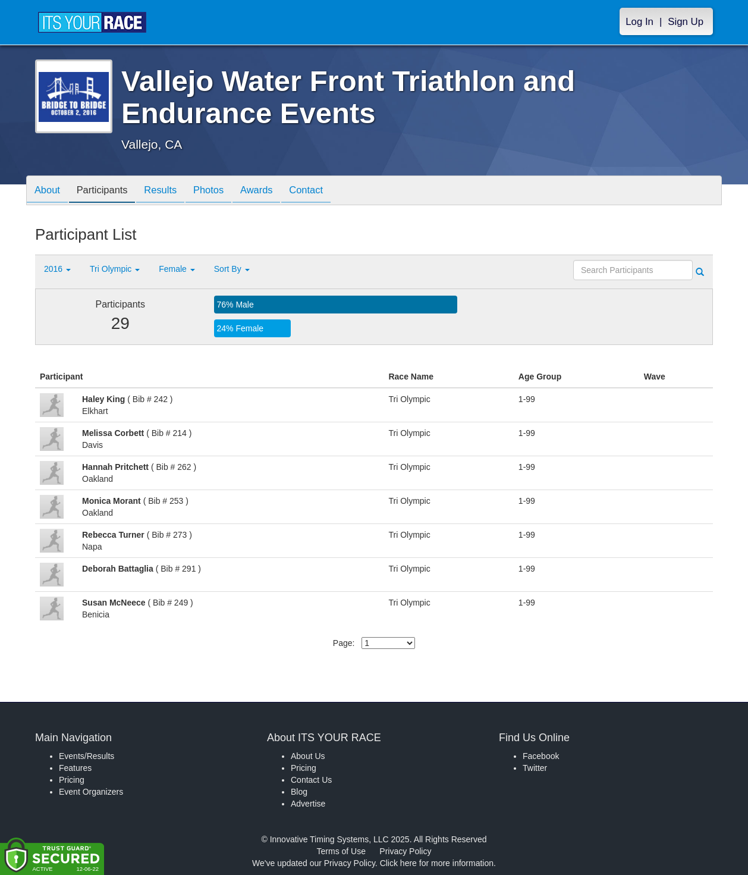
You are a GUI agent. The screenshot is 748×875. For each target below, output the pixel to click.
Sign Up (685, 21)
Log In (639, 21)
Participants (107, 191)
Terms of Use (341, 851)
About (49, 191)
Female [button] (177, 269)
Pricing (71, 780)
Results (169, 191)
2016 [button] (57, 269)
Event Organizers (91, 791)
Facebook (541, 756)
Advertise (308, 803)
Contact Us (311, 780)
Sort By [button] (232, 269)
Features (75, 768)
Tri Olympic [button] (115, 269)
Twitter (535, 768)
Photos (220, 191)
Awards (271, 191)
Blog (299, 791)
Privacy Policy (405, 851)
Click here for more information (437, 863)
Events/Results (86, 756)
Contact (323, 191)
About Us (308, 756)
